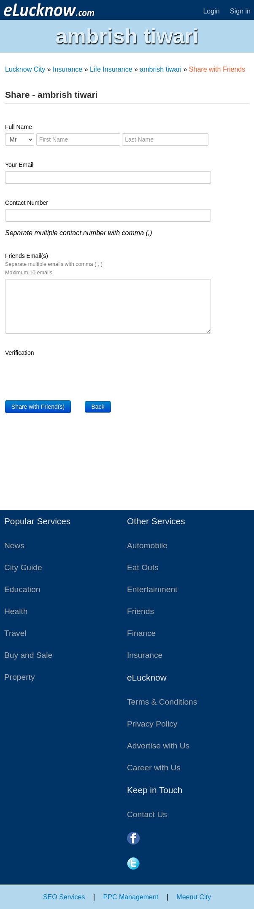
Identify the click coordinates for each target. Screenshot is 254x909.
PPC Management (131, 897)
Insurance (67, 69)
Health (15, 611)
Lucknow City (25, 69)
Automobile (147, 545)
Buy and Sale (28, 655)
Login (211, 11)
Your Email (19, 164)
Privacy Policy (152, 723)
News (14, 545)
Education (22, 589)
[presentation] (69, 375)
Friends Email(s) (54, 264)
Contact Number (26, 202)
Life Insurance (111, 69)
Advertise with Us (158, 745)
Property (19, 677)
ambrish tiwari (160, 69)
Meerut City (193, 897)
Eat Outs (143, 567)
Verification (19, 352)
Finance (141, 633)
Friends (140, 611)
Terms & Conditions (162, 701)
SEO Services (64, 897)
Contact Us (147, 814)
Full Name (18, 126)
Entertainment (152, 589)
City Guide (23, 567)
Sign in (240, 11)
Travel (15, 633)
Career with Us (154, 767)
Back (97, 406)
